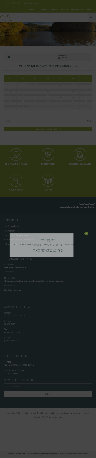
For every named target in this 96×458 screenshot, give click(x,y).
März (89, 121)
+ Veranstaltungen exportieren (48, 129)
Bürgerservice (12, 230)
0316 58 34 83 (9, 312)
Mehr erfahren (9, 272)
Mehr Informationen (50, 456)
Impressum (47, 401)
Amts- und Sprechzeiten (16, 235)
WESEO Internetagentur (52, 404)
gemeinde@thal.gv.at (30, 3)
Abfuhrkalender (12, 226)
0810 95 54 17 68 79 (12, 320)
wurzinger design (80, 401)
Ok (41, 456)
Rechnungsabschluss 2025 (17, 267)
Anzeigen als (62, 55)
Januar (7, 121)
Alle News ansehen (13, 278)
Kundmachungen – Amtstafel (19, 239)
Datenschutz (58, 401)
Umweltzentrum (13, 244)
